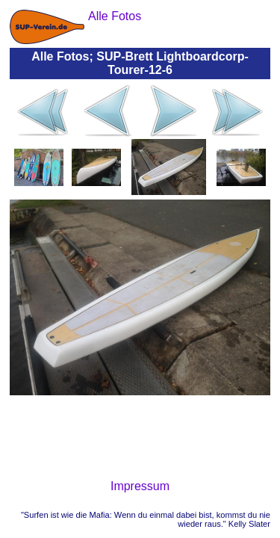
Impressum (140, 486)
